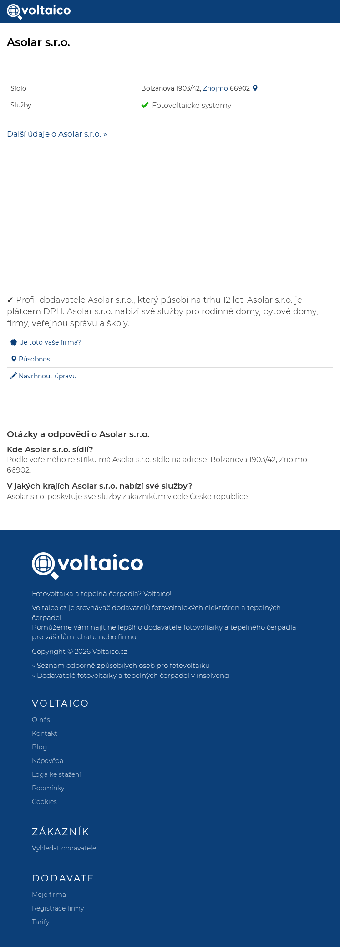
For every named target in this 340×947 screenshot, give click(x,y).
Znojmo (215, 88)
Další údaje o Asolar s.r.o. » (57, 133)
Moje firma (49, 895)
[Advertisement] (170, 212)
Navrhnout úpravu (47, 376)
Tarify (40, 922)
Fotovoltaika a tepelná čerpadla (85, 593)
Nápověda (47, 761)
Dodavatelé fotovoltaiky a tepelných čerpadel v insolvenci (133, 675)
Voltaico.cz (109, 651)
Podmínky (48, 788)
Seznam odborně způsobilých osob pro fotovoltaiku (123, 665)
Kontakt (44, 733)
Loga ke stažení (56, 774)
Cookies (44, 802)
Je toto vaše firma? (50, 342)
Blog (39, 747)
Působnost (36, 359)
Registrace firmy (58, 908)
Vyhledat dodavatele (64, 848)
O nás (41, 720)
